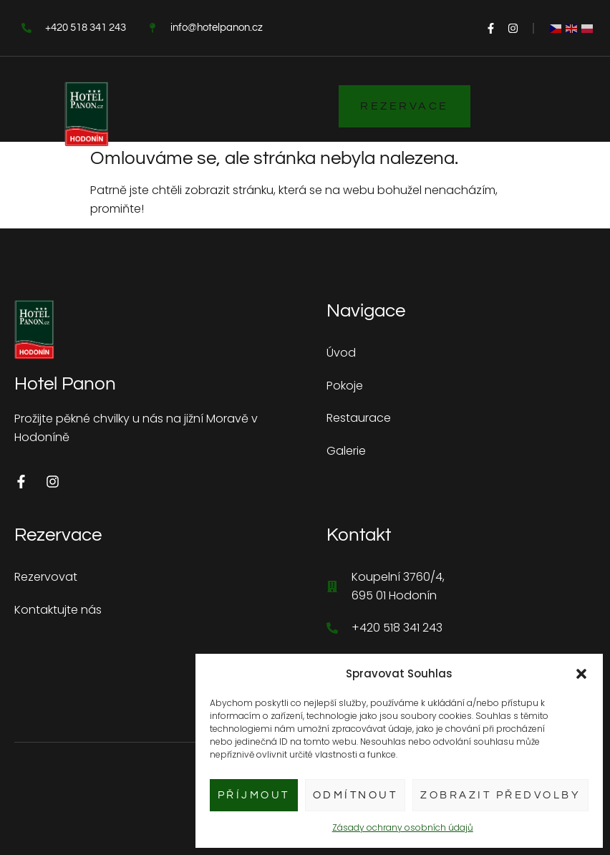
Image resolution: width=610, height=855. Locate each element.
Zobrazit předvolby (500, 795)
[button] (581, 674)
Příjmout (254, 795)
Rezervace (404, 106)
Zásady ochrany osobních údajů (402, 827)
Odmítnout (355, 795)
